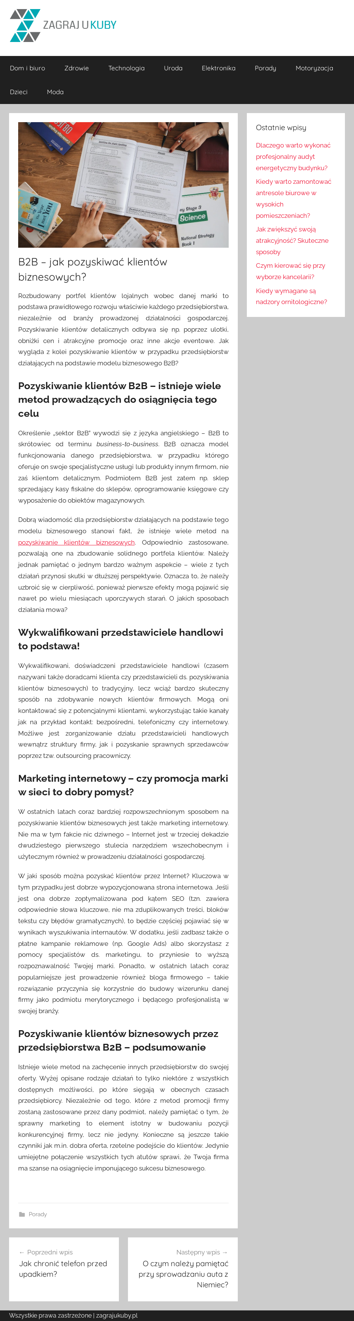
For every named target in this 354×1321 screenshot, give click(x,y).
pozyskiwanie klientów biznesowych (76, 542)
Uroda (173, 68)
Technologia (126, 68)
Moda (55, 92)
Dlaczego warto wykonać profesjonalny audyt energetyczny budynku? (293, 156)
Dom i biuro (27, 68)
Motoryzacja (314, 68)
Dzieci (19, 92)
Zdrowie (76, 68)
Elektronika (218, 68)
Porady (265, 68)
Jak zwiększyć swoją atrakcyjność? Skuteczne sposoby (292, 240)
